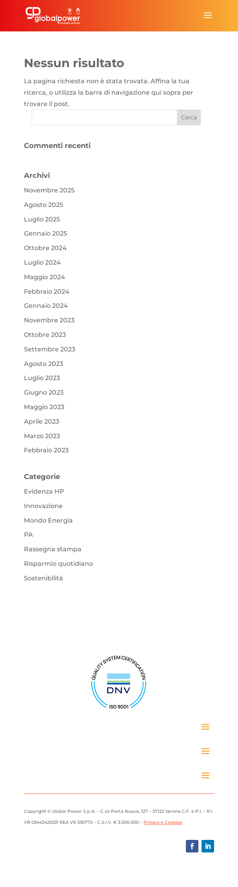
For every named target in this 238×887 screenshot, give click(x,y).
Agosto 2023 (43, 364)
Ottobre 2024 (45, 248)
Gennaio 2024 (46, 305)
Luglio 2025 (42, 219)
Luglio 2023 (42, 378)
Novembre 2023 (49, 320)
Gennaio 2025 (45, 233)
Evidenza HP (44, 491)
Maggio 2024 (44, 277)
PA (28, 534)
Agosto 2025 (43, 204)
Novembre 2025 (49, 190)
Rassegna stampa (53, 549)
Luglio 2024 (42, 262)
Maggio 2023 (44, 407)
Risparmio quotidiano (58, 563)
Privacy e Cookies (163, 822)
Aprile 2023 (41, 421)
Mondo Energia (48, 520)
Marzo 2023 (42, 436)
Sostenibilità (43, 578)
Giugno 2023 (44, 392)
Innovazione (43, 506)
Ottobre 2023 (45, 334)
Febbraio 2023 (46, 450)
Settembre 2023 (49, 349)
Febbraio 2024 (46, 291)
